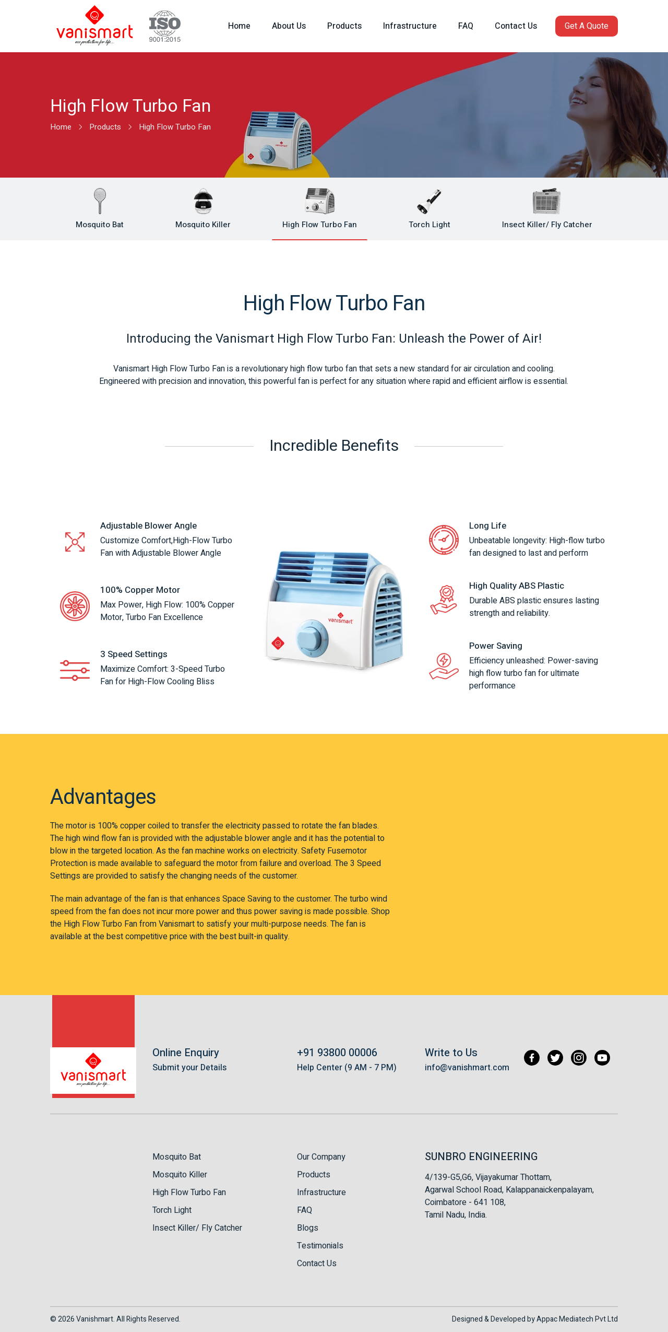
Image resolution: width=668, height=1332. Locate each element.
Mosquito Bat (176, 1157)
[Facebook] (532, 1058)
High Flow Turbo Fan (189, 1192)
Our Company (321, 1157)
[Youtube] (602, 1058)
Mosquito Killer (179, 1175)
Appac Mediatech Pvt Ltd (577, 1319)
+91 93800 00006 (337, 1052)
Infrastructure (321, 1192)
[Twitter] (555, 1058)
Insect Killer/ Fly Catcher (197, 1228)
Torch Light (172, 1210)
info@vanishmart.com (467, 1067)
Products (313, 1175)
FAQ (304, 1210)
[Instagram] (579, 1058)
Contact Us (317, 1263)
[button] (586, 26)
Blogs (307, 1228)
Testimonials (320, 1246)
